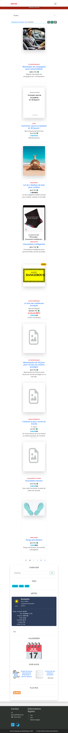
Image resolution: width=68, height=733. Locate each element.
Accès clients (17, 717)
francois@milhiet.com (17, 715)
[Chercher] (31, 573)
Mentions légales (35, 720)
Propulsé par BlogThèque (21, 731)
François (15, 586)
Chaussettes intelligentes (34, 244)
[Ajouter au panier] (38, 72)
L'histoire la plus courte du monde (34, 422)
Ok (52, 573)
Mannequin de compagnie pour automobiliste (34, 67)
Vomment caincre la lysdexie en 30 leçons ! (34, 127)
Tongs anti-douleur (34, 540)
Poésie (21, 586)
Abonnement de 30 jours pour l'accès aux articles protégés (34, 364)
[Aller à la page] (35, 560)
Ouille (27, 586)
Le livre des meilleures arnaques (34, 304)
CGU (31, 717)
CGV (31, 715)
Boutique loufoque (18, 22)
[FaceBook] (13, 724)
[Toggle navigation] (55, 4)
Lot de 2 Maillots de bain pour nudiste (34, 186)
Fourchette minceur (34, 480)
